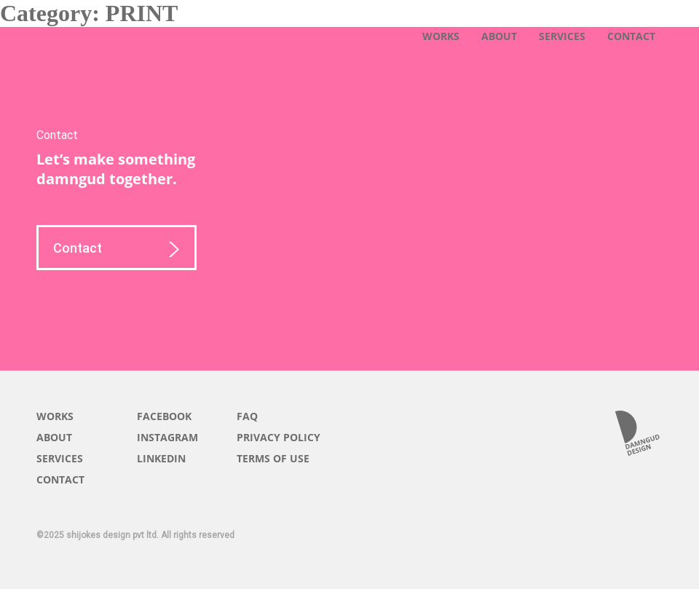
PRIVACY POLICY (278, 437)
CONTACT (631, 36)
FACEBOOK (164, 416)
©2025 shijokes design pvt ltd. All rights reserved (135, 535)
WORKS (440, 36)
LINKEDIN (161, 458)
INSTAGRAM (167, 437)
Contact (116, 250)
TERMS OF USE (273, 458)
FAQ (247, 416)
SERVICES (562, 36)
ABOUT (499, 36)
